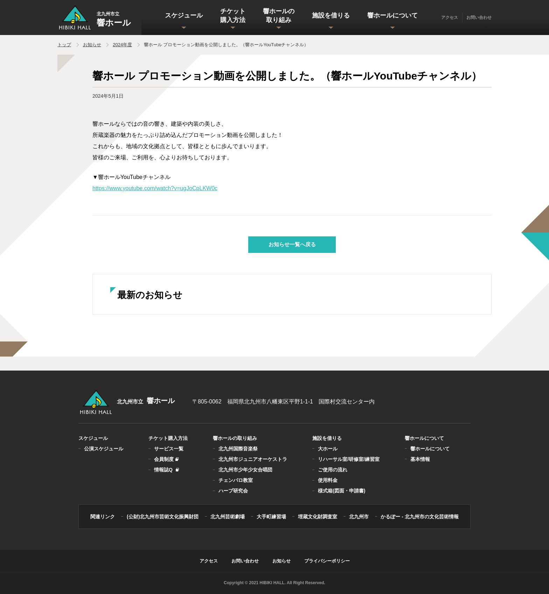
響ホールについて (430, 448)
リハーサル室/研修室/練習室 (349, 459)
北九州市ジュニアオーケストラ (252, 459)
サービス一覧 (168, 448)
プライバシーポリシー (327, 561)
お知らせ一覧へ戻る (292, 244)
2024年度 (122, 44)
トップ (64, 44)
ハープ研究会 (233, 490)
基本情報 (420, 459)
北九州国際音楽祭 (238, 448)
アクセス (449, 17)
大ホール (328, 448)
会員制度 (166, 459)
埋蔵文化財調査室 (317, 516)
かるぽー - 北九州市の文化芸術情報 (419, 516)
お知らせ (92, 44)
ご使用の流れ (332, 469)
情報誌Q (166, 469)
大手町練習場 (271, 516)
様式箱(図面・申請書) (341, 490)
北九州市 (359, 516)
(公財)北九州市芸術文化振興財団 (163, 516)
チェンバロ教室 (235, 480)
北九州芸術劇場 (227, 516)
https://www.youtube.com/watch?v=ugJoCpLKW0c (154, 188)
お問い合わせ (479, 17)
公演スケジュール (103, 448)
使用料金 (328, 480)
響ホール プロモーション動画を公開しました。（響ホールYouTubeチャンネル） (226, 44)
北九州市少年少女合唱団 (245, 469)
